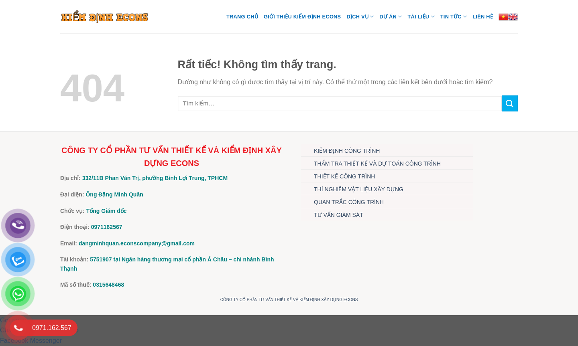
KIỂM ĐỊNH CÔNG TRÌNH (347, 151)
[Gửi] (510, 103)
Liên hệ (482, 17)
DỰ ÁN (390, 16)
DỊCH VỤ (360, 16)
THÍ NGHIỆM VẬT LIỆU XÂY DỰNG (358, 189)
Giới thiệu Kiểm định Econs (302, 17)
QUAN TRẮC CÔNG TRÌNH (349, 202)
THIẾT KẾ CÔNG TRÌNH (344, 176)
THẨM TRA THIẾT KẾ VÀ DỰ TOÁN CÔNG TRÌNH (377, 163)
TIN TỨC (453, 16)
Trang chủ (242, 17)
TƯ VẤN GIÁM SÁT (338, 215)
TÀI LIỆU (420, 16)
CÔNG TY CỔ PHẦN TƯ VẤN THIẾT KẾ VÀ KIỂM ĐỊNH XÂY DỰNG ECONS (289, 299)
